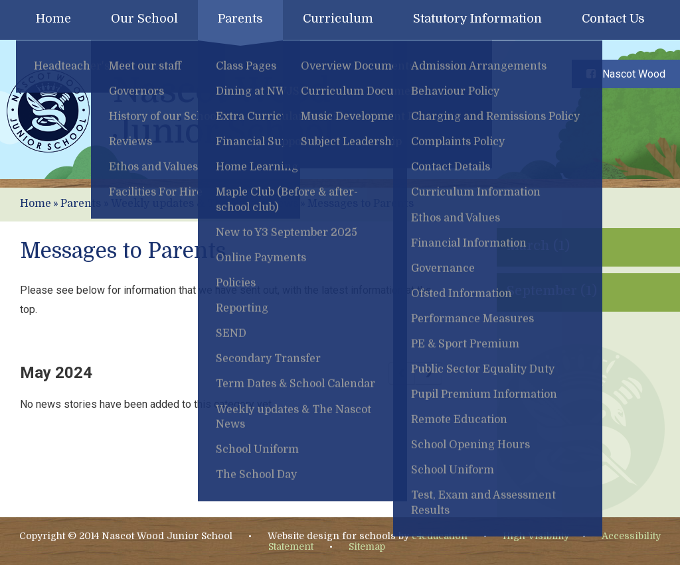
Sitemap (367, 546)
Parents (80, 204)
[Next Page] (428, 373)
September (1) (552, 290)
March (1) (538, 245)
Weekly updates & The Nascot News (204, 204)
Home (35, 204)
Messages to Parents (360, 204)
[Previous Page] (401, 373)
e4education (440, 536)
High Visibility (536, 536)
